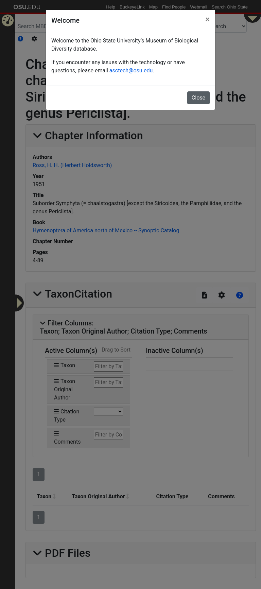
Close (198, 97)
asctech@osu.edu (131, 70)
